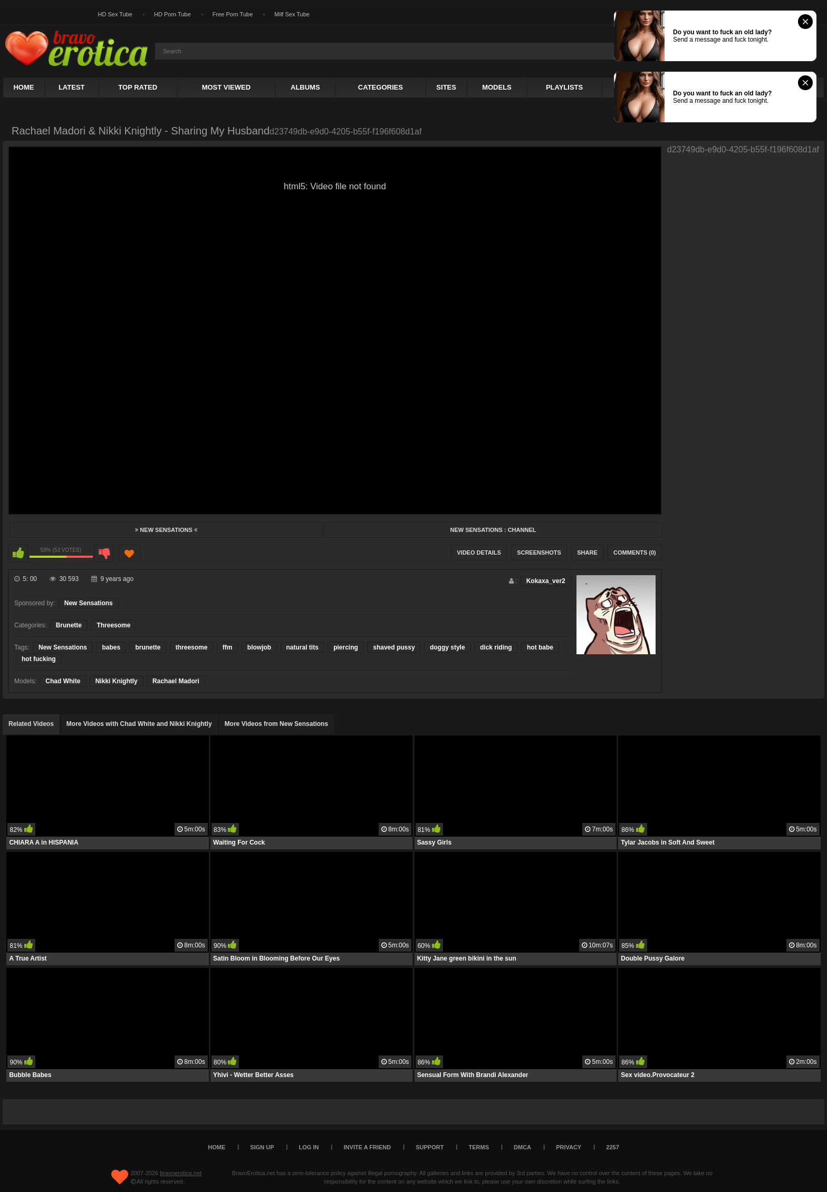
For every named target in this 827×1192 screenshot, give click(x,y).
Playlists (564, 87)
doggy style (447, 647)
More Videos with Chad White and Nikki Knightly (139, 724)
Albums (305, 87)
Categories (380, 87)
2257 (612, 1147)
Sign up (262, 1147)
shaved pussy (394, 647)
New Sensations (166, 530)
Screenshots (539, 552)
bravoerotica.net (180, 1173)
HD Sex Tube (115, 14)
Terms (479, 1147)
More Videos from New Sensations (277, 724)
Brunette (69, 625)
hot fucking (39, 659)
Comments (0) (634, 552)
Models (497, 87)
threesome (192, 647)
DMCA (522, 1147)
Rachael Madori (175, 681)
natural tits (302, 647)
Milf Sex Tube (292, 14)
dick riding (496, 647)
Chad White (62, 681)
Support (430, 1147)
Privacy (568, 1147)
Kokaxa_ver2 (545, 581)
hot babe (540, 647)
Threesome (113, 625)
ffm (228, 647)
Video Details (479, 552)
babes (111, 647)
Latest (72, 87)
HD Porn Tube (172, 14)
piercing (345, 647)
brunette (147, 647)
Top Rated (137, 87)
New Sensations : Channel (493, 530)
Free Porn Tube (233, 14)
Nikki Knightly (116, 681)
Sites (446, 87)
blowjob (259, 647)
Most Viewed (226, 87)
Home (23, 87)
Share (587, 552)
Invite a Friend (367, 1147)
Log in (309, 1147)
